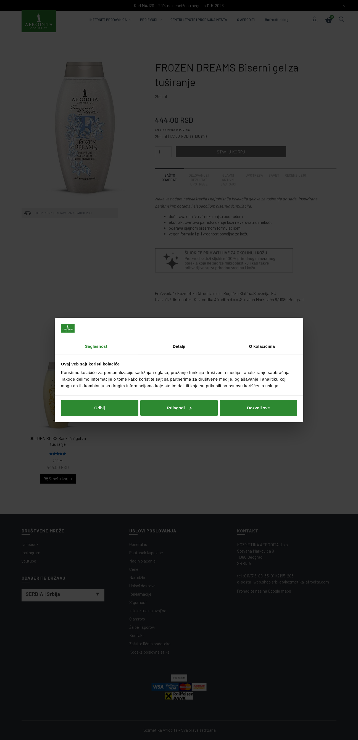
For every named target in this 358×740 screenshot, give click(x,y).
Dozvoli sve (258, 407)
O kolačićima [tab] (262, 346)
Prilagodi (179, 407)
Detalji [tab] (179, 346)
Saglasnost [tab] (96, 346)
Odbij (99, 407)
